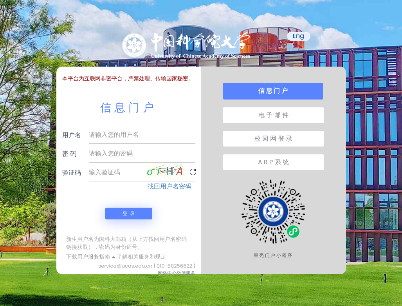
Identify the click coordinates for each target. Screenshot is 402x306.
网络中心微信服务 (176, 273)
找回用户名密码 (169, 186)
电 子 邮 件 (273, 115)
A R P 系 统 (273, 162)
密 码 (69, 153)
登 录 (128, 213)
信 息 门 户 (272, 90)
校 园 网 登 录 (273, 138)
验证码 (71, 172)
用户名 (71, 134)
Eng (298, 36)
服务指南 (101, 257)
